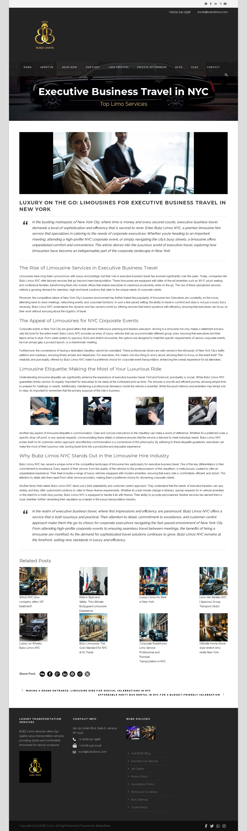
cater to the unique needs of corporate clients (133, 289)
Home (28, 67)
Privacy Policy (139, 776)
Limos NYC (214, 437)
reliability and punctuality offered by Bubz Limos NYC (51, 359)
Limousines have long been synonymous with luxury (51, 276)
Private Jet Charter (152, 67)
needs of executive (189, 485)
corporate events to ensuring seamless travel (112, 528)
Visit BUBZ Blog (141, 753)
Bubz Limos (26, 464)
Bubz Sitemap (139, 799)
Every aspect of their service (70, 468)
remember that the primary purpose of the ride (77, 390)
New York (69, 297)
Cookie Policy (139, 807)
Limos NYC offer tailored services (46, 280)
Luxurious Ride (144, 369)
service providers (84, 477)
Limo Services (118, 67)
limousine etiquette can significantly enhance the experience (74, 377)
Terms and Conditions (144, 791)
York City (215, 523)
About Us (46, 67)
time (223, 381)
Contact (213, 67)
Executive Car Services (144, 761)
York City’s (211, 350)
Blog (179, 67)
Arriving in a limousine (165, 328)
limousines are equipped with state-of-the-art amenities (154, 280)
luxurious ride (55, 446)
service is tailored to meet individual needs (173, 437)
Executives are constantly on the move (194, 297)
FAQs (194, 67)
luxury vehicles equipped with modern (110, 473)
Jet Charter (137, 768)
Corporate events (29, 328)
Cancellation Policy (142, 784)
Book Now (69, 67)
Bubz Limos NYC (42, 306)
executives (108, 355)
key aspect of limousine (44, 433)
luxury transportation (112, 499)
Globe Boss (103, 825)
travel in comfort (175, 302)
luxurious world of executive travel (164, 245)
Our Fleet (93, 67)
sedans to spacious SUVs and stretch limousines (88, 338)
